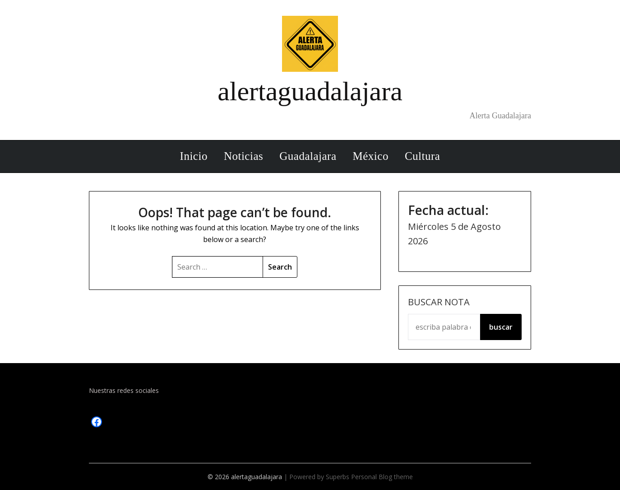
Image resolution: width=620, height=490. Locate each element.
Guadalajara (307, 156)
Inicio (194, 156)
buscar (501, 327)
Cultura (422, 156)
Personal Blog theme (382, 476)
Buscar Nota (439, 302)
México (371, 156)
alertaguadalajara (310, 91)
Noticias (243, 156)
